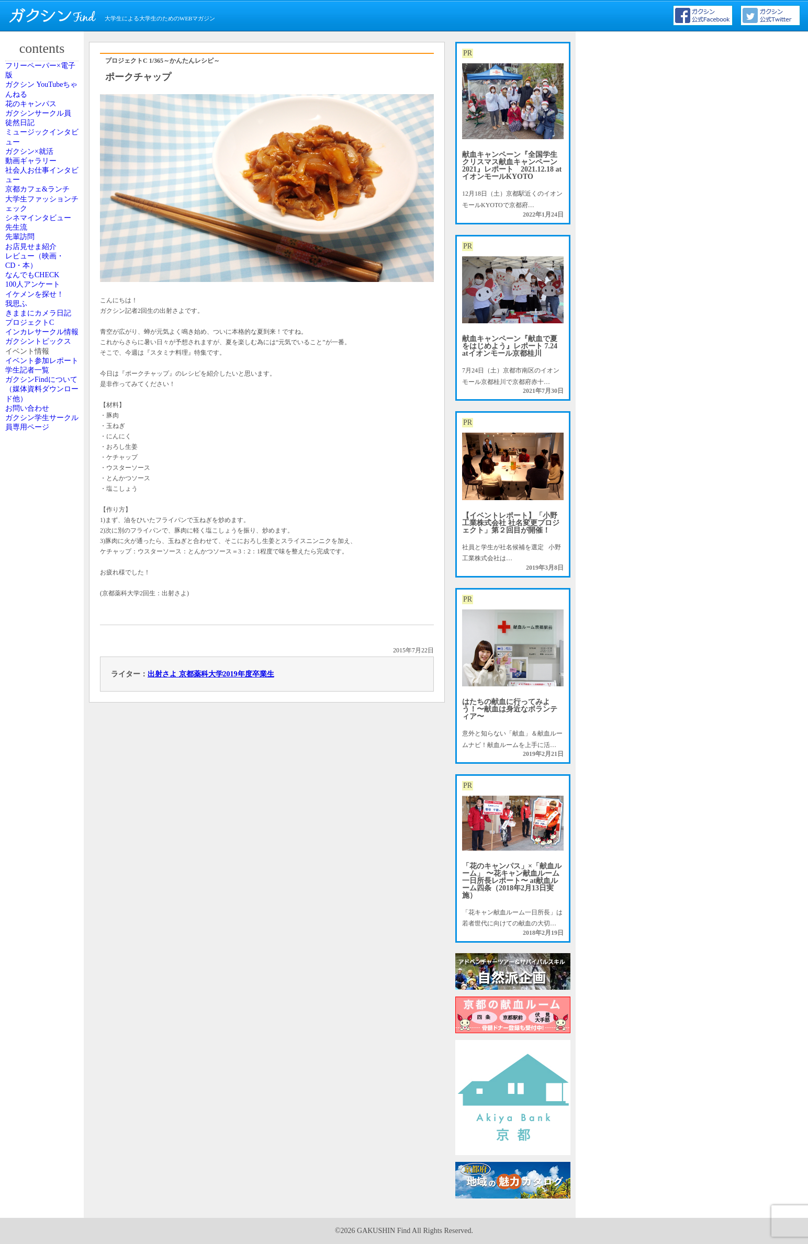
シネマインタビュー (43, 380)
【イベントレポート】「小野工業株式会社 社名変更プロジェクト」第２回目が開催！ (510, 523)
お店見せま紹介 (40, 456)
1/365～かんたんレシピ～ (184, 60)
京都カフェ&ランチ (42, 314)
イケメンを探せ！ (43, 560)
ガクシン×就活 (39, 229)
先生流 (27, 409)
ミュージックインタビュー (43, 200)
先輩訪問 (30, 432)
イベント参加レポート (43, 759)
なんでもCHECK (41, 513)
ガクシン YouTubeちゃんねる (43, 110)
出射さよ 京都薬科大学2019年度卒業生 (211, 674)
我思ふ (27, 583)
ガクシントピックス (43, 702)
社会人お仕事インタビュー (43, 281)
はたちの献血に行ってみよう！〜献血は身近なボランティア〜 (509, 709)
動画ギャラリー (40, 252)
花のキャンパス (40, 139)
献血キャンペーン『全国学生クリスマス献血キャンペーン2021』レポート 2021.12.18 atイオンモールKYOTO (512, 165)
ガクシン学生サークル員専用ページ (43, 882)
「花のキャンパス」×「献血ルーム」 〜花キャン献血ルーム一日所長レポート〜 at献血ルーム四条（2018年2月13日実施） (512, 880)
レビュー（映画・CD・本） (43, 484)
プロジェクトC (39, 640)
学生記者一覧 (37, 787)
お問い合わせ (37, 853)
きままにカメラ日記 (43, 612)
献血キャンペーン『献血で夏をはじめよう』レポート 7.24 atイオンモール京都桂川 (509, 346)
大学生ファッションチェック (43, 347)
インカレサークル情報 (43, 669)
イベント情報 (37, 730)
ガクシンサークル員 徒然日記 (43, 167)
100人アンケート (41, 536)
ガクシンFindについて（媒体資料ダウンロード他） (43, 820)
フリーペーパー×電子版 (45, 77)
